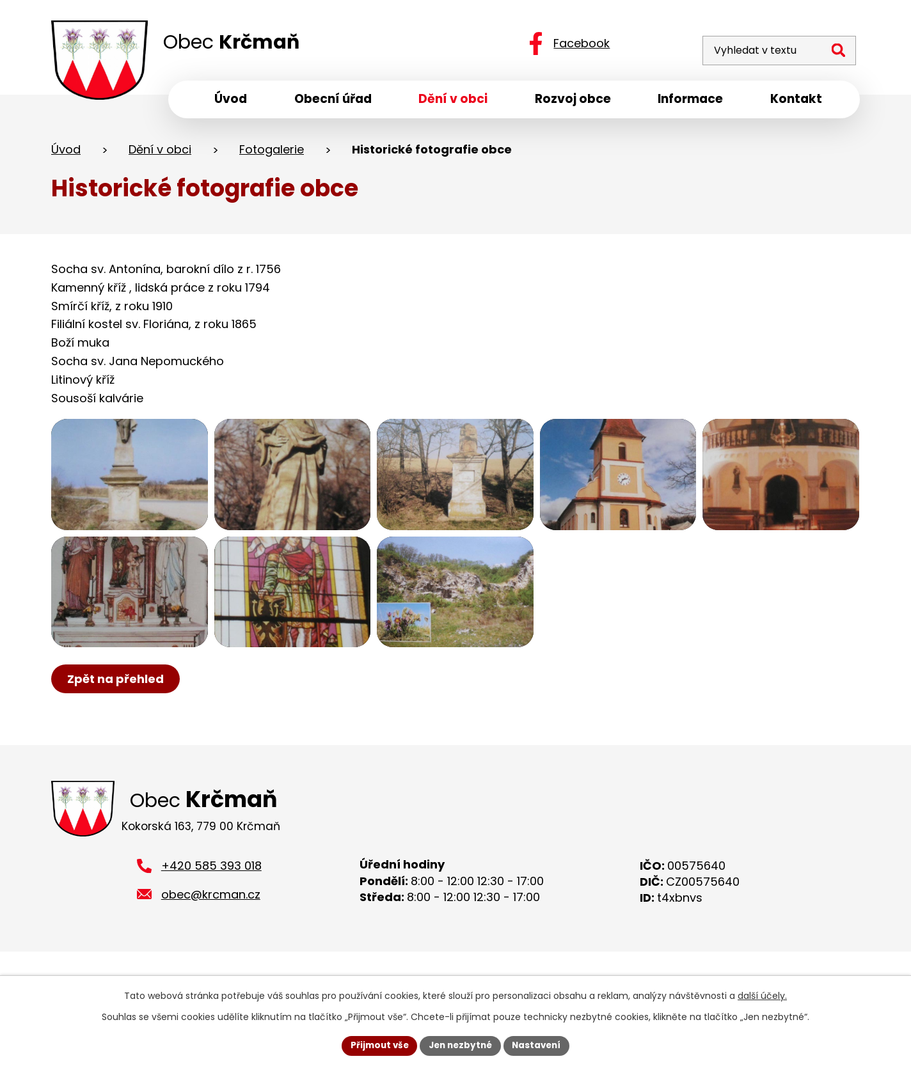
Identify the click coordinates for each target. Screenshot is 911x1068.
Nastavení (540, 1045)
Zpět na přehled (116, 716)
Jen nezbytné (460, 1045)
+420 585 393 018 (211, 905)
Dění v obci (160, 153)
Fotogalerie (271, 153)
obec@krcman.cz (210, 934)
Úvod (66, 153)
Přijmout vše (375, 1045)
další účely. (762, 995)
